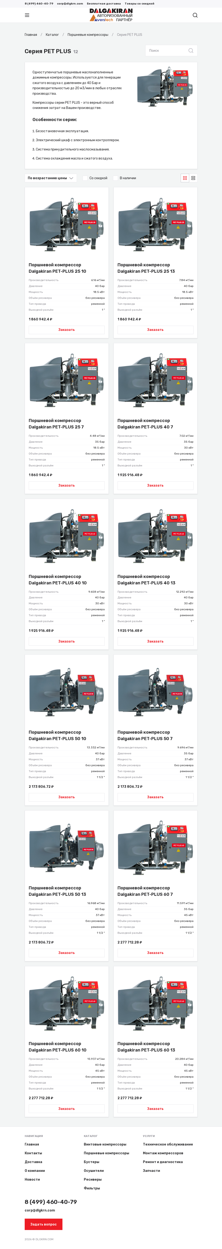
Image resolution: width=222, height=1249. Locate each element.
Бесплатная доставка (104, 3)
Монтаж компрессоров (163, 1153)
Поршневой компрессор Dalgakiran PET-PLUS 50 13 (57, 891)
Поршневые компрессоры (106, 1153)
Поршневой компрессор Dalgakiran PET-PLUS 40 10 (58, 580)
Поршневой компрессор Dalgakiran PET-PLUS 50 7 (145, 735)
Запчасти (151, 1171)
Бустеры (91, 1162)
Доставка (33, 1162)
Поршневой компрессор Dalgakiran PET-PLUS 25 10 (57, 268)
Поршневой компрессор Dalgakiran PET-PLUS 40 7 (145, 424)
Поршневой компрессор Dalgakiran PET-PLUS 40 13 (146, 580)
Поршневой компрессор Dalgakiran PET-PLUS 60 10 (57, 1047)
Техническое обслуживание (168, 1144)
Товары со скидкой (139, 3)
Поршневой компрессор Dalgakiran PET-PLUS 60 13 (146, 1047)
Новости (32, 1180)
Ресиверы (93, 1180)
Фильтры (92, 1188)
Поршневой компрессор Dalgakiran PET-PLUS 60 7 (145, 891)
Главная (32, 1144)
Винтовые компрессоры (105, 1144)
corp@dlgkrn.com (70, 3)
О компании (35, 1171)
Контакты (33, 1153)
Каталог (91, 1136)
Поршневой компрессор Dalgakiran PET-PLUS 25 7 (56, 424)
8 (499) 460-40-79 (39, 3)
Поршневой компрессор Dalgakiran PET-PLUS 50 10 (57, 735)
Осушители (94, 1171)
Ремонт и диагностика (163, 1162)
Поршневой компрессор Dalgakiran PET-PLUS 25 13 (146, 268)
